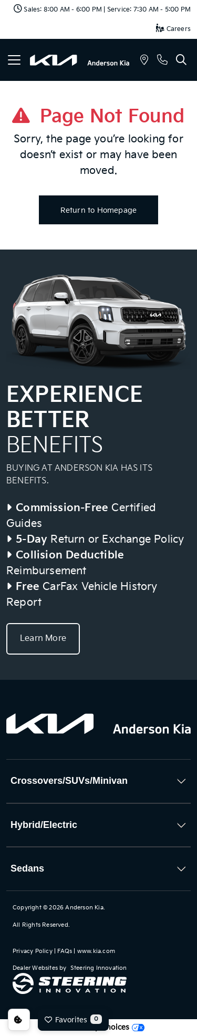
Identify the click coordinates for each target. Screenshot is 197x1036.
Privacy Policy (33, 951)
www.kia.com (96, 951)
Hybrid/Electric (44, 825)
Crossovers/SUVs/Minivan (69, 780)
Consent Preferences (19, 1020)
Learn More (43, 639)
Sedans (27, 868)
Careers (173, 29)
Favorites (73, 1019)
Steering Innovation (98, 968)
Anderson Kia (84, 907)
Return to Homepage (98, 210)
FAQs (64, 951)
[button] (144, 61)
